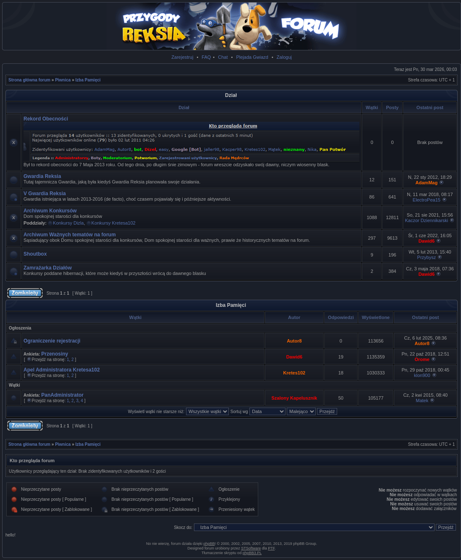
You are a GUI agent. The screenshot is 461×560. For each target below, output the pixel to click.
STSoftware (251, 548)
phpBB (209, 544)
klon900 (422, 375)
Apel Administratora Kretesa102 (62, 370)
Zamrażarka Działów (48, 268)
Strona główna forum (29, 80)
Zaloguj (284, 57)
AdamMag (427, 182)
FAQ (206, 57)
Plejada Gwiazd (252, 57)
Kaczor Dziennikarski (426, 220)
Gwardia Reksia (42, 176)
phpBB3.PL (252, 553)
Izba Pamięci (88, 80)
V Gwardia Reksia (45, 193)
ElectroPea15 (426, 199)
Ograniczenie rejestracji (52, 341)
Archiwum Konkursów (50, 211)
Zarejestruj (182, 57)
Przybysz (426, 257)
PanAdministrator (62, 395)
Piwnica (63, 80)
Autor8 (294, 340)
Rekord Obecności (46, 119)
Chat (223, 57)
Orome (422, 359)
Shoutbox (35, 254)
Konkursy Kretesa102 (114, 222)
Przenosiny (54, 354)
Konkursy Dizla (68, 222)
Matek (422, 400)
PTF (271, 548)
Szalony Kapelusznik (294, 397)
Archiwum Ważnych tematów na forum (70, 235)
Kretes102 (294, 372)
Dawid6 (427, 240)
